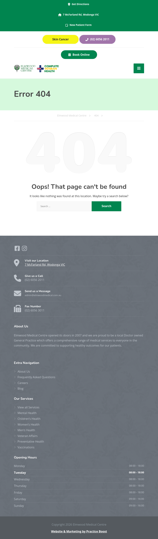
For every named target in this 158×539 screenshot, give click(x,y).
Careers (23, 383)
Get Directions (78, 4)
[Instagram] (24, 249)
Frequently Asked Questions (36, 377)
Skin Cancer (60, 39)
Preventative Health (31, 441)
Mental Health (27, 413)
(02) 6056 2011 (97, 39)
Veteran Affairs (28, 436)
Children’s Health (29, 419)
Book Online (79, 55)
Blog (21, 389)
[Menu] (139, 68)
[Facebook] (17, 249)
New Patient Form (78, 25)
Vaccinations (26, 447)
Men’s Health (26, 430)
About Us (24, 372)
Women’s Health (29, 424)
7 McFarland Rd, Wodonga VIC (78, 14)
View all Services (28, 407)
